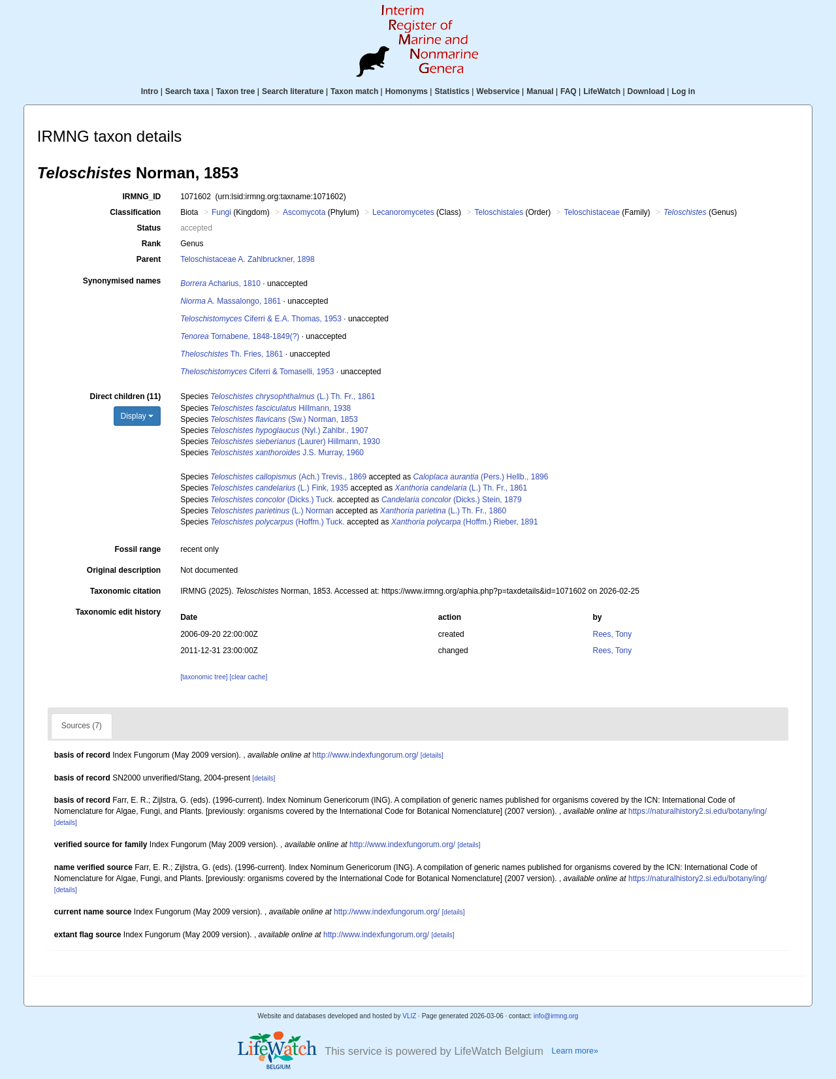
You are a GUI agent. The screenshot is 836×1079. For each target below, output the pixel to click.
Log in (683, 91)
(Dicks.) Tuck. (272, 499)
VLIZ (409, 1016)
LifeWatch (601, 91)
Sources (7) (81, 725)
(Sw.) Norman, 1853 (284, 419)
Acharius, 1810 (220, 283)
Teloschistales (498, 212)
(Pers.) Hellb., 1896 (481, 476)
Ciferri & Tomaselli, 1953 (257, 371)
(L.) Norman (271, 510)
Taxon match (354, 91)
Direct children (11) (125, 396)
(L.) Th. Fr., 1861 (292, 396)
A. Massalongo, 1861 (230, 301)
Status (149, 228)
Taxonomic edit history (118, 612)
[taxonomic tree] (203, 677)
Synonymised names (122, 280)
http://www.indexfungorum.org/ (365, 755)
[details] (432, 755)
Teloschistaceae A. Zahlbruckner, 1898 (247, 259)
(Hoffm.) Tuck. (277, 521)
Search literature (293, 91)
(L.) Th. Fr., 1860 (443, 510)
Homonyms (406, 91)
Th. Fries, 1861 (231, 354)
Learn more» (574, 1050)
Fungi (221, 212)
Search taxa (187, 91)
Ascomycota (304, 212)
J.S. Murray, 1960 (287, 452)
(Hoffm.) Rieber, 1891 (464, 521)
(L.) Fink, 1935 (279, 487)
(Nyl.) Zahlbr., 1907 (289, 430)
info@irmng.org (556, 1016)
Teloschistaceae (592, 212)
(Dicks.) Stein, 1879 (451, 499)
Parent (149, 259)
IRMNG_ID (142, 196)
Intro (150, 91)
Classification (135, 212)
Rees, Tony (612, 634)
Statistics (451, 91)
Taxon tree (235, 91)
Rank (151, 243)
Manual (539, 91)
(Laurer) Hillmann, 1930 (295, 441)
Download (646, 91)
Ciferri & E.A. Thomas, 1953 (261, 318)
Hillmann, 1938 (280, 408)
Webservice (498, 91)
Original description (124, 570)
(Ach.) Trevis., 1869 (288, 476)
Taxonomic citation (125, 591)
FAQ (568, 91)
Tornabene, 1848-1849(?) (239, 336)
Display (137, 416)
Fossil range (138, 549)
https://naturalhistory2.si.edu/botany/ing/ (697, 811)
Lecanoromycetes (403, 212)
